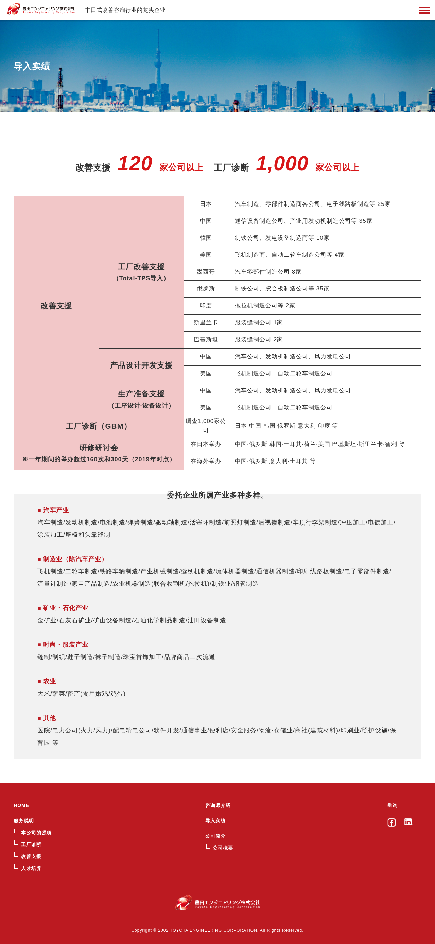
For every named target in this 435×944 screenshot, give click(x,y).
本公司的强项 (36, 832)
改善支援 (31, 856)
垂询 (392, 805)
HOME (21, 805)
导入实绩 (215, 820)
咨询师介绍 (218, 805)
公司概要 (223, 848)
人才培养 (31, 868)
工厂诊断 (31, 844)
